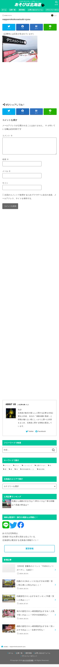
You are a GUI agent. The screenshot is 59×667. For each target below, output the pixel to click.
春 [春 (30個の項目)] (11, 472)
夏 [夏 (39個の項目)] (5, 472)
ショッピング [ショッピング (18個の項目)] (27, 468)
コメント (7, 136)
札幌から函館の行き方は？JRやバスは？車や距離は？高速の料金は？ (33, 506)
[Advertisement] (29, 84)
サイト (5, 186)
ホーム (4, 10)
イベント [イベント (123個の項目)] (8, 468)
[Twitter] (29, 434)
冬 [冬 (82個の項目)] (50, 468)
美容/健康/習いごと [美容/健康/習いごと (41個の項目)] (28, 472)
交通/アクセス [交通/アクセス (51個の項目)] (40, 468)
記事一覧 (12, 10)
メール (6, 174)
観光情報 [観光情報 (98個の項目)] (41, 472)
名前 (5, 162)
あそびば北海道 (28, 663)
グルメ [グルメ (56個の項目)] (17, 468)
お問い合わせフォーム (35, 10)
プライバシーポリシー (29, 659)
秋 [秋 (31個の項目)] (17, 472)
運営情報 (22, 10)
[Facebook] (40, 434)
